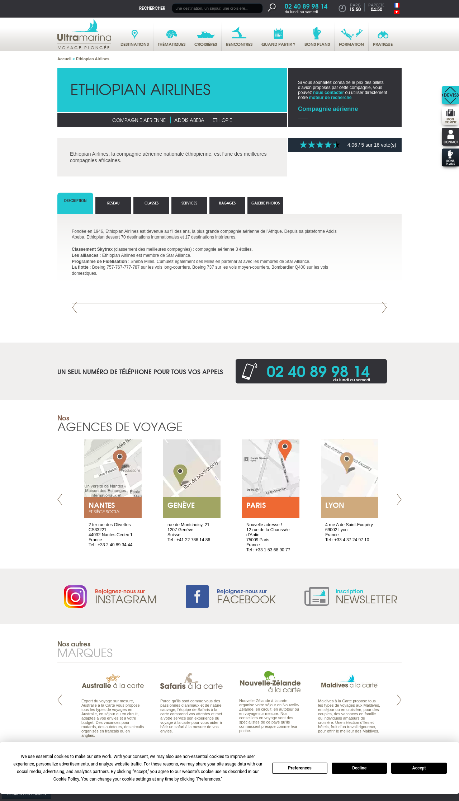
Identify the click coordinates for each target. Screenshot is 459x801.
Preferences (300, 768)
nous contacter (328, 92)
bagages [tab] (227, 203)
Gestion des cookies (26, 793)
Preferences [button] (208, 779)
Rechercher (152, 7)
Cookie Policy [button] (66, 779)
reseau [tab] (113, 203)
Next (384, 307)
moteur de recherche (330, 97)
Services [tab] (189, 203)
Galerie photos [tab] (265, 203)
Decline (359, 768)
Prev (74, 307)
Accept (419, 768)
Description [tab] (75, 200)
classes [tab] (151, 203)
